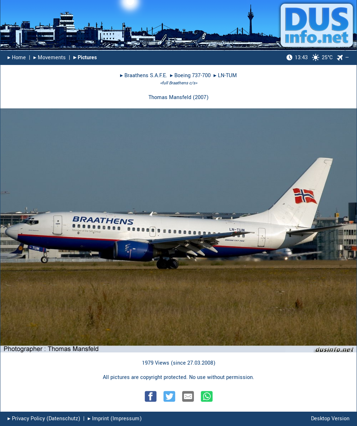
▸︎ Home (17, 57)
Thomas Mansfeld (169, 97)
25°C (310, 57)
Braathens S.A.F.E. (145, 75)
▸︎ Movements (49, 57)
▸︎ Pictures (85, 57)
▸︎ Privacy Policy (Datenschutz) (44, 418)
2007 (200, 97)
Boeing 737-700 (192, 75)
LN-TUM (227, 75)
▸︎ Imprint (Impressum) (115, 418)
